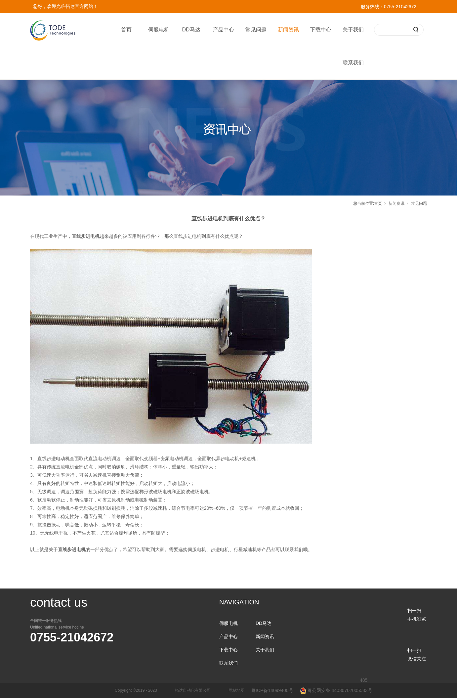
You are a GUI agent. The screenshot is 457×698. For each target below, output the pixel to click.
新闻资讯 (288, 29)
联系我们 (353, 62)
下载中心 (320, 29)
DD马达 (191, 29)
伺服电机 (158, 29)
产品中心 (223, 29)
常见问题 (256, 29)
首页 (126, 29)
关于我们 (353, 29)
